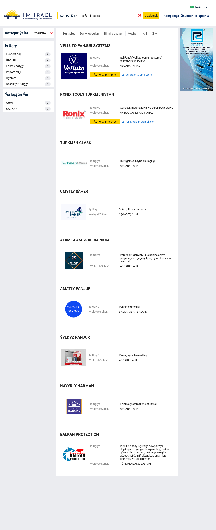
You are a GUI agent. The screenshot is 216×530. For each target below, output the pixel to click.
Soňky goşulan (90, 33)
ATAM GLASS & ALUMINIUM (84, 240)
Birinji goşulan (113, 33)
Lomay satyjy (28, 66)
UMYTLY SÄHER (74, 191)
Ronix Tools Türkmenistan (87, 94)
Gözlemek (151, 15)
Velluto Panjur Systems (85, 45)
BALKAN (28, 109)
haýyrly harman (77, 386)
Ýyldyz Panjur (75, 337)
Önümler (187, 16)
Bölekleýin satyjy (28, 84)
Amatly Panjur (75, 288)
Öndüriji (28, 60)
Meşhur (133, 33)
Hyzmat (28, 78)
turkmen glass (75, 143)
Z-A (154, 33)
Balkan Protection (79, 434)
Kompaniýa (171, 16)
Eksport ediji (28, 54)
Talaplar (200, 16)
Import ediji (28, 72)
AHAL (28, 103)
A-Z (145, 33)
